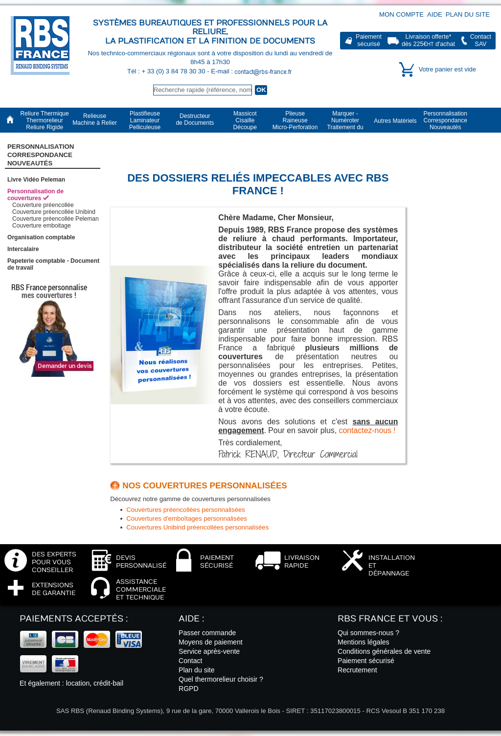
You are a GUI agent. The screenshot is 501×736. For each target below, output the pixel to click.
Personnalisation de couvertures (35, 195)
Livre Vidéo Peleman (36, 179)
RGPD (189, 688)
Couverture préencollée (43, 205)
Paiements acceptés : (74, 619)
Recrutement (357, 670)
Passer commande (207, 633)
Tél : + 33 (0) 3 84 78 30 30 (167, 71)
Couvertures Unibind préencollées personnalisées (197, 527)
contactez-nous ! (367, 430)
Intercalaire (23, 249)
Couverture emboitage (41, 225)
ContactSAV (480, 40)
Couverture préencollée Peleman (55, 218)
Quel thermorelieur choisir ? (221, 679)
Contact (191, 661)
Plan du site (468, 14)
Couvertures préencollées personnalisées (185, 509)
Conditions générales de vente (384, 651)
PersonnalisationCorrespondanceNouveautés (40, 155)
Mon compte (401, 14)
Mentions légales (363, 642)
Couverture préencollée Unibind (53, 211)
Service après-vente (209, 651)
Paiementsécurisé (369, 40)
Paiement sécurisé (366, 661)
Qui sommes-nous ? (368, 633)
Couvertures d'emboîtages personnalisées (186, 518)
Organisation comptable (41, 237)
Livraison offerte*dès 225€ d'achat (428, 40)
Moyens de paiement (211, 642)
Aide (434, 14)
